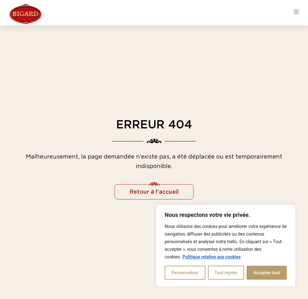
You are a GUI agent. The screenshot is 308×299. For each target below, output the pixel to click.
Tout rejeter (226, 272)
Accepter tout (266, 272)
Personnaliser (184, 272)
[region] (225, 245)
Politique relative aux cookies (212, 256)
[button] (296, 11)
